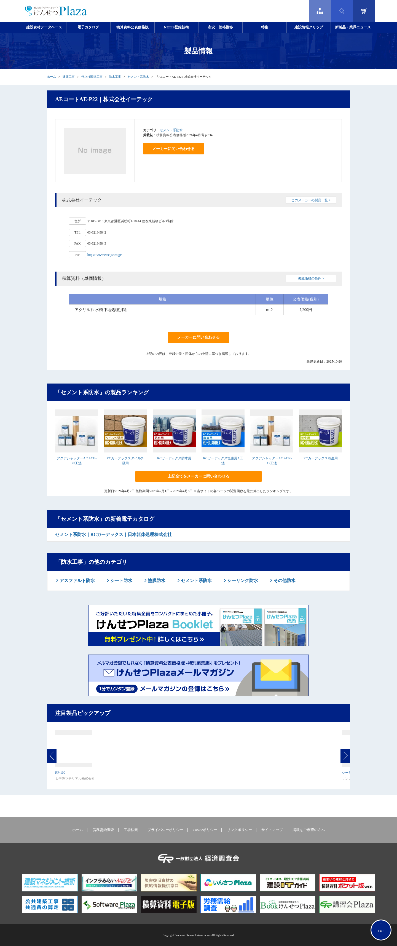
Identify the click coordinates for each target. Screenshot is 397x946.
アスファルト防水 (76, 580)
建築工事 (69, 76)
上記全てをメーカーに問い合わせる (198, 476)
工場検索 (131, 830)
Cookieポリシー (205, 830)
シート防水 (120, 580)
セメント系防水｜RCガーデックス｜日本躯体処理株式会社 (113, 534)
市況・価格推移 (220, 27)
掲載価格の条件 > (311, 278)
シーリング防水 (242, 580)
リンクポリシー (239, 830)
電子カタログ (88, 27)
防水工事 (115, 76)
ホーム (51, 76)
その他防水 (284, 580)
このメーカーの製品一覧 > (311, 200)
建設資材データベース (44, 27)
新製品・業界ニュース (353, 27)
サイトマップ (272, 830)
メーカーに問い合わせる (173, 149)
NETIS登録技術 (176, 27)
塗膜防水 (156, 580)
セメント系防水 (138, 76)
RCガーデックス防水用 (174, 458)
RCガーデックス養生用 (321, 458)
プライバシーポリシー (165, 830)
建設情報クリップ (308, 27)
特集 (264, 27)
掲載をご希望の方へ (309, 830)
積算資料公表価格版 (132, 27)
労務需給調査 (103, 830)
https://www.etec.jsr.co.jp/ (104, 255)
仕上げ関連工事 (92, 76)
